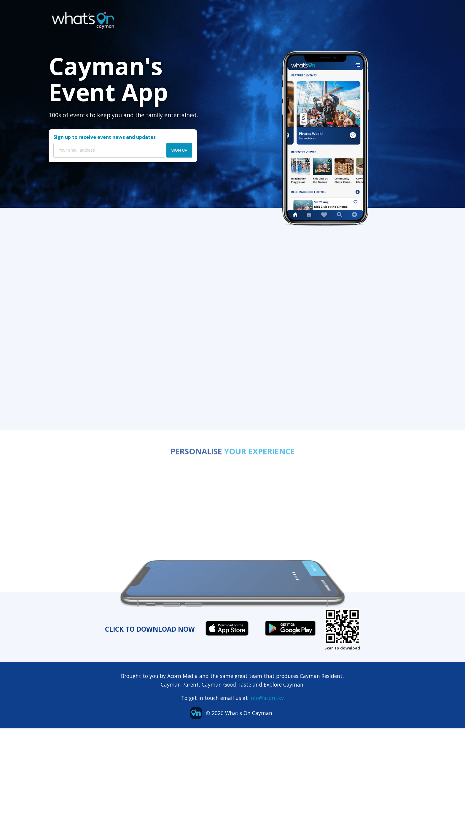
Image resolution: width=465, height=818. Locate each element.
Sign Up (179, 150)
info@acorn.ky (266, 697)
